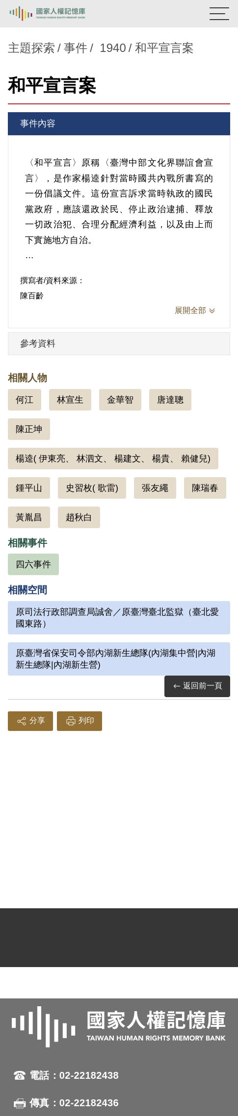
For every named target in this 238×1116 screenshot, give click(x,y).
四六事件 (33, 564)
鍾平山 (29, 488)
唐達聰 (170, 400)
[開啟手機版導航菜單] (219, 13)
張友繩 (155, 488)
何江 (24, 400)
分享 (30, 721)
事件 (75, 47)
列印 (79, 721)
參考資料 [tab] (37, 343)
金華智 (120, 400)
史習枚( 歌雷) (92, 488)
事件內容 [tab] (37, 123)
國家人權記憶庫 (57, 13)
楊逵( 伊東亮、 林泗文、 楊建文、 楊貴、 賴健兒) (113, 458)
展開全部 (190, 310)
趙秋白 (79, 517)
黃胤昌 (29, 517)
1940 (113, 47)
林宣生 (70, 400)
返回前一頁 (197, 686)
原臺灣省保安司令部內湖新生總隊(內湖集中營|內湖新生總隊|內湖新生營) (115, 659)
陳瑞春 (205, 488)
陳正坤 (29, 429)
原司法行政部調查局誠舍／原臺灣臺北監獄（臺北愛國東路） (117, 618)
